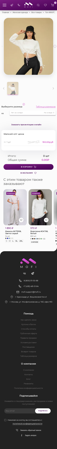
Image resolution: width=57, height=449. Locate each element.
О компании (28, 370)
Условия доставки (28, 342)
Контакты (28, 374)
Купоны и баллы (28, 324)
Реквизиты (28, 384)
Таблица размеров (46, 107)
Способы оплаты (28, 329)
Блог (28, 379)
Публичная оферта (28, 333)
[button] (54, 46)
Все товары (36, 12)
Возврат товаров (28, 352)
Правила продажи (28, 338)
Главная (5, 12)
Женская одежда (20, 12)
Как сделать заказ (28, 320)
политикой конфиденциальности (27, 424)
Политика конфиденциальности (28, 388)
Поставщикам (28, 347)
